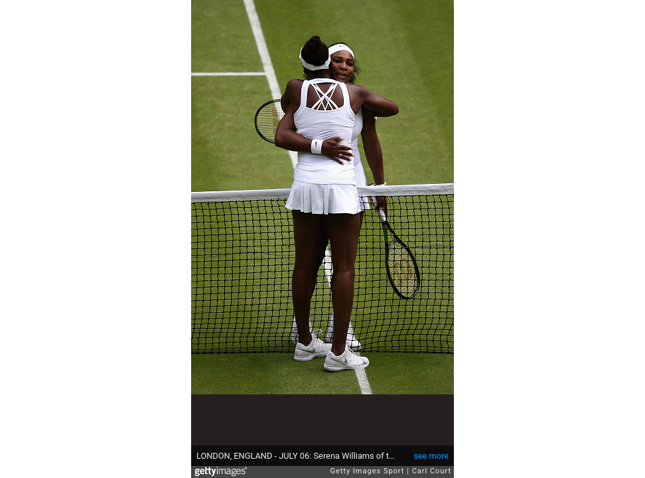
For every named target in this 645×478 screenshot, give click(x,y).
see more (431, 456)
